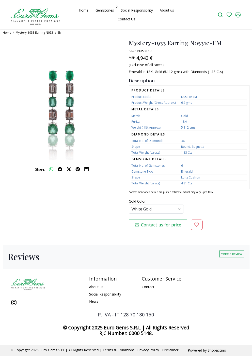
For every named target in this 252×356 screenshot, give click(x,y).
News (93, 301)
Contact (148, 286)
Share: (40, 169)
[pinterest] (77, 169)
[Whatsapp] (51, 169)
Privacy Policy (148, 350)
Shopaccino (217, 350)
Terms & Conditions (119, 350)
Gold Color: (137, 201)
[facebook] (60, 169)
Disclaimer (170, 350)
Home (84, 10)
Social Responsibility (137, 10)
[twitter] (68, 169)
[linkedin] (86, 169)
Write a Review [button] (231, 254)
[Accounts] (238, 14)
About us (167, 10)
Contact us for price (158, 225)
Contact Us (126, 19)
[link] (220, 14)
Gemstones (106, 10)
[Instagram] (14, 303)
